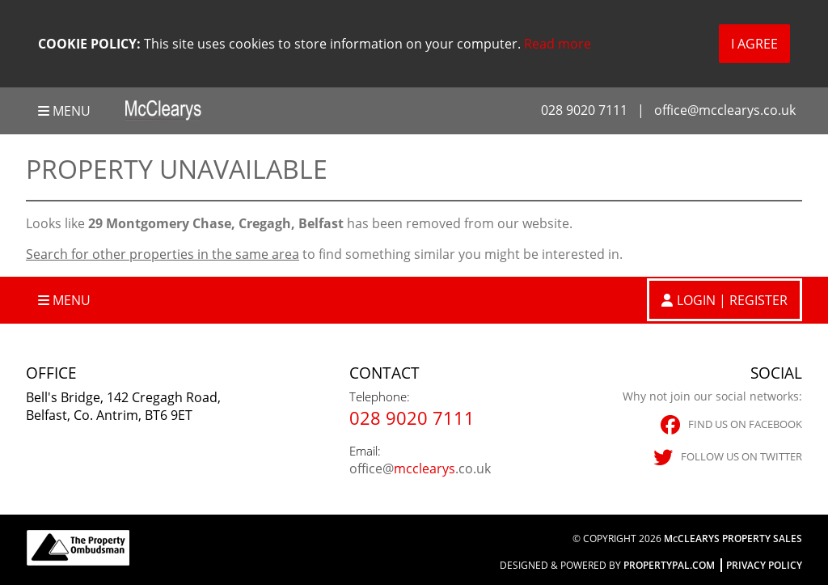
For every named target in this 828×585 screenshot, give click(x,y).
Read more (557, 44)
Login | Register (732, 300)
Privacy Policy (764, 565)
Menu (64, 111)
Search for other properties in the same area (162, 254)
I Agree (754, 44)
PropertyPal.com (669, 565)
